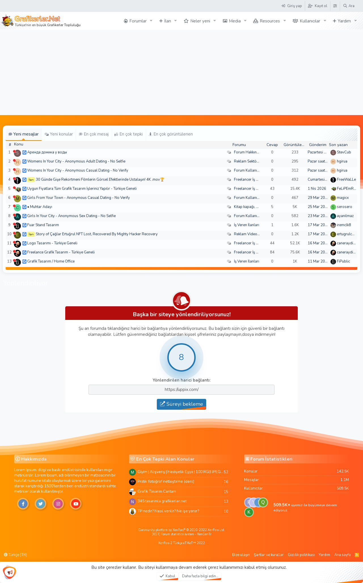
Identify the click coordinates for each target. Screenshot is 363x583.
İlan (167, 21)
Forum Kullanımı (247, 170)
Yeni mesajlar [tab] (24, 134)
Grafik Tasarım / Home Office (51, 261)
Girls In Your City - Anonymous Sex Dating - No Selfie (71, 215)
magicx (343, 197)
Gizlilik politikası (301, 554)
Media (235, 21)
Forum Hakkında (247, 152)
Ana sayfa (342, 554)
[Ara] (348, 6)
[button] (151, 21)
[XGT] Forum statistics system (181, 534)
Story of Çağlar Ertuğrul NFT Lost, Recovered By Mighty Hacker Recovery (97, 234)
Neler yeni (200, 21)
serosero (344, 206)
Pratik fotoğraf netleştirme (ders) (166, 481)
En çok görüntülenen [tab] (171, 134)
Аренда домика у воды (47, 152)
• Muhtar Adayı (39, 206)
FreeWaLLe (346, 179)
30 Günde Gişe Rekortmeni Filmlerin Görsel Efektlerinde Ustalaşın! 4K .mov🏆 (100, 179)
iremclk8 (344, 225)
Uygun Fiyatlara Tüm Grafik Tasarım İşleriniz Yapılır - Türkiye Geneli (82, 188)
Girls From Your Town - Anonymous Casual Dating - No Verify (78, 197)
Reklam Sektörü (247, 161)
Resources (270, 21)
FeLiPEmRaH (347, 188)
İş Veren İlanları (246, 225)
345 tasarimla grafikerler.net (162, 501)
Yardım (344, 21)
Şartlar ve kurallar (269, 554)
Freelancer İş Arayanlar (253, 179)
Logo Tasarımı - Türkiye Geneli (52, 243)
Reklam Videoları (248, 234)
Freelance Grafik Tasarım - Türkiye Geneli (61, 252)
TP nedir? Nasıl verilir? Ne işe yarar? (168, 511)
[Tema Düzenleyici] (335, 6)
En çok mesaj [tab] (94, 134)
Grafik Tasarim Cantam (157, 491)
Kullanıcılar (310, 21)
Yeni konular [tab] (59, 134)
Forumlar (138, 21)
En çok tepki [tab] (129, 134)
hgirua (342, 161)
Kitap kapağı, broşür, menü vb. (259, 206)
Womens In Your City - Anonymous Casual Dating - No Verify (77, 170)
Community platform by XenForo (181, 530)
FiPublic (343, 261)
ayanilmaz (345, 215)
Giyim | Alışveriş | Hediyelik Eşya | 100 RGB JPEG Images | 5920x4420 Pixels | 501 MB (181, 471)
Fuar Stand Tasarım (43, 225)
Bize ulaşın (241, 554)
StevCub (344, 152)
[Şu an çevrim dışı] (14, 151)
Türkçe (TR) (15, 554)
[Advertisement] (181, 72)
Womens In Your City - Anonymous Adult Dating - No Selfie (76, 161)
